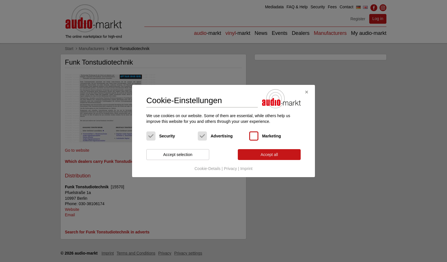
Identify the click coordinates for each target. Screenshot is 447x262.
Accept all (269, 154)
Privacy (230, 168)
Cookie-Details (207, 168)
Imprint (246, 168)
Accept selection (177, 154)
